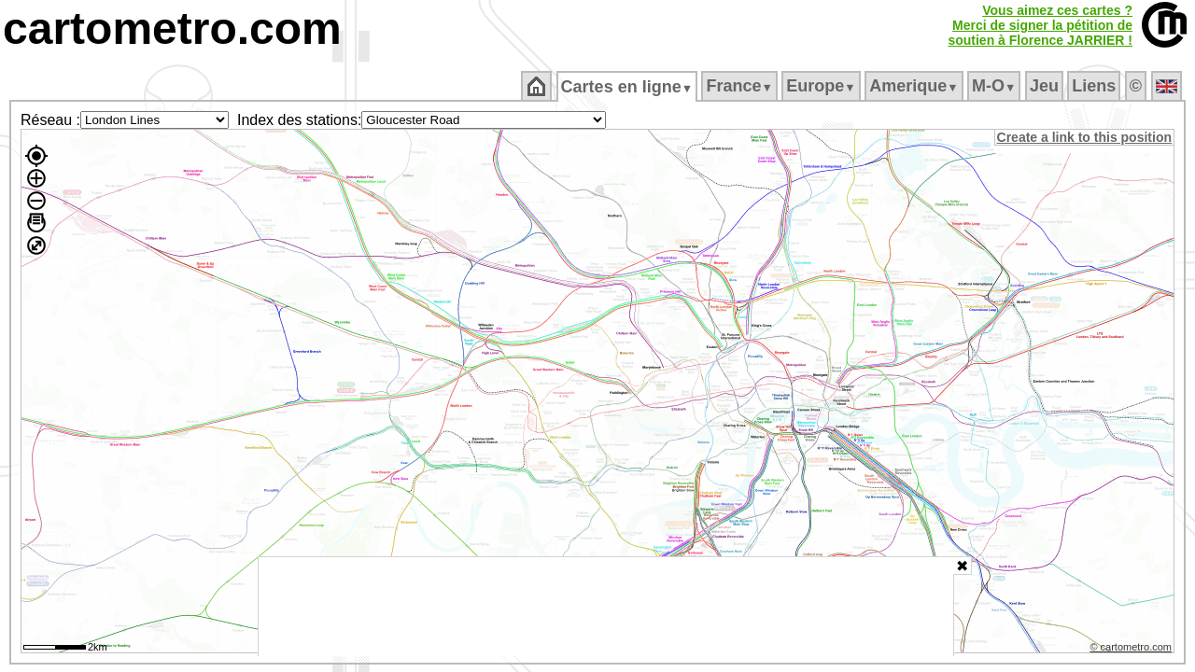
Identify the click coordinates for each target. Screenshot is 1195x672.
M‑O (996, 86)
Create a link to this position (1085, 137)
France (741, 86)
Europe (822, 86)
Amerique (915, 86)
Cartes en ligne (628, 86)
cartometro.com (172, 28)
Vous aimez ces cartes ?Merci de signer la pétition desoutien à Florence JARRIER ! (1040, 25)
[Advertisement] (606, 607)
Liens (1096, 86)
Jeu (1045, 86)
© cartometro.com (1132, 649)
